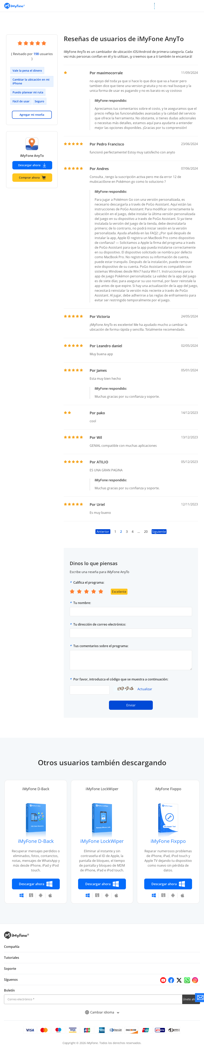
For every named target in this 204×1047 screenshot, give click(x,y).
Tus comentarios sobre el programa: (100, 646)
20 (145, 531)
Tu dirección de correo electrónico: (99, 624)
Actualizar (144, 689)
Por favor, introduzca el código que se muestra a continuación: (120, 679)
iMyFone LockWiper (102, 841)
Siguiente (159, 531)
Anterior (103, 531)
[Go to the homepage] (16, 6)
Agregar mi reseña (32, 110)
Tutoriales (11, 957)
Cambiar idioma (102, 1012)
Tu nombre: (82, 603)
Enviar (130, 705)
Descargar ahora (32, 160)
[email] (93, 999)
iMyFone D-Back (36, 841)
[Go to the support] (199, 997)
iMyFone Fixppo (168, 841)
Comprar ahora (32, 173)
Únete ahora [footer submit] (191, 999)
